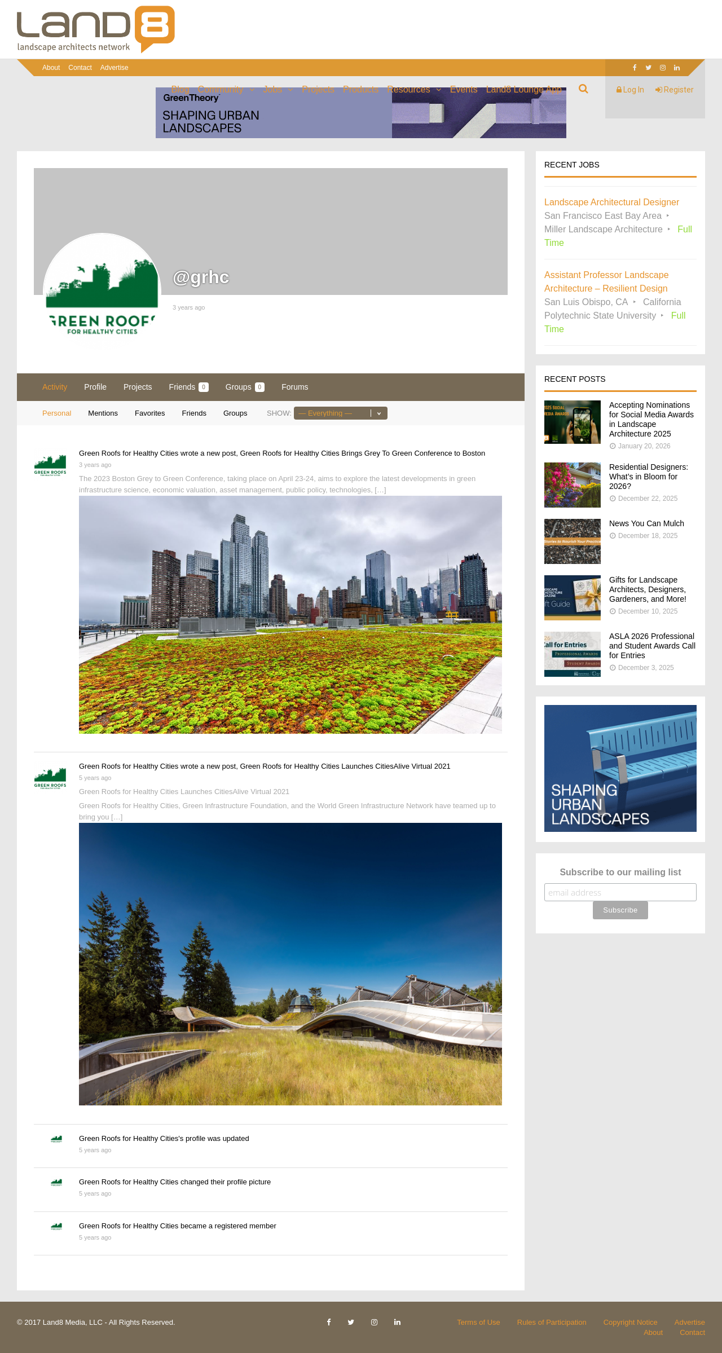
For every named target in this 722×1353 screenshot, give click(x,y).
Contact (79, 68)
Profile (95, 386)
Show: (279, 413)
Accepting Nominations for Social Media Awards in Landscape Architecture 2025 (651, 419)
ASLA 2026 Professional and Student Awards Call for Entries (652, 646)
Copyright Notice (631, 1322)
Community (221, 89)
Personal (56, 413)
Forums (294, 386)
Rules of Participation (552, 1322)
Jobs (273, 89)
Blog (180, 89)
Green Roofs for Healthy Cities (128, 453)
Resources (408, 89)
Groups (245, 387)
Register (674, 89)
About (51, 68)
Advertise (114, 68)
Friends (189, 387)
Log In (630, 89)
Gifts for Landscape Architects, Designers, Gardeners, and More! (647, 589)
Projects (318, 89)
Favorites (150, 413)
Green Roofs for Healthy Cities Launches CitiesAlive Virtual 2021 (345, 766)
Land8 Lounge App (524, 89)
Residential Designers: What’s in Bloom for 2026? (648, 476)
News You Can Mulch (646, 523)
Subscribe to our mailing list (620, 872)
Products (360, 89)
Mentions (103, 413)
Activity (54, 386)
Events (464, 89)
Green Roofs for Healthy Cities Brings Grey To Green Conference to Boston (362, 453)
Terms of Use (478, 1322)
